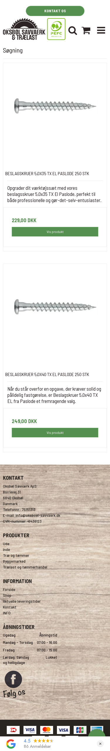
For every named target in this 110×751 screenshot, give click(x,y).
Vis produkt (55, 232)
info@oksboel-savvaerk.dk (38, 515)
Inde (6, 549)
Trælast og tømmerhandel (25, 566)
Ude (6, 543)
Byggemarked (14, 561)
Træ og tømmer (16, 555)
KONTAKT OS (55, 10)
